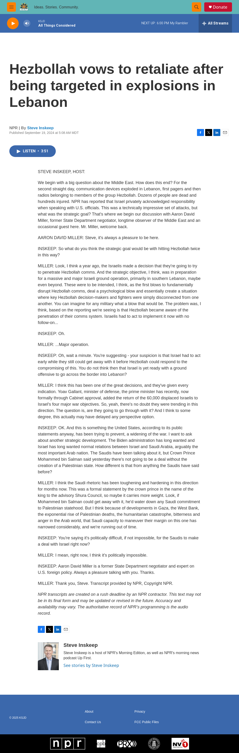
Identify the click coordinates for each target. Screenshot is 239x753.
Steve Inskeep (40, 128)
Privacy (139, 711)
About (89, 711)
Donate (220, 7)
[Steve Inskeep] (48, 656)
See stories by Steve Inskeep (91, 665)
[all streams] (215, 23)
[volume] (27, 23)
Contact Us (93, 722)
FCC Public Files (146, 722)
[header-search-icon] (196, 7)
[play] (13, 23)
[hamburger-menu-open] (11, 7)
